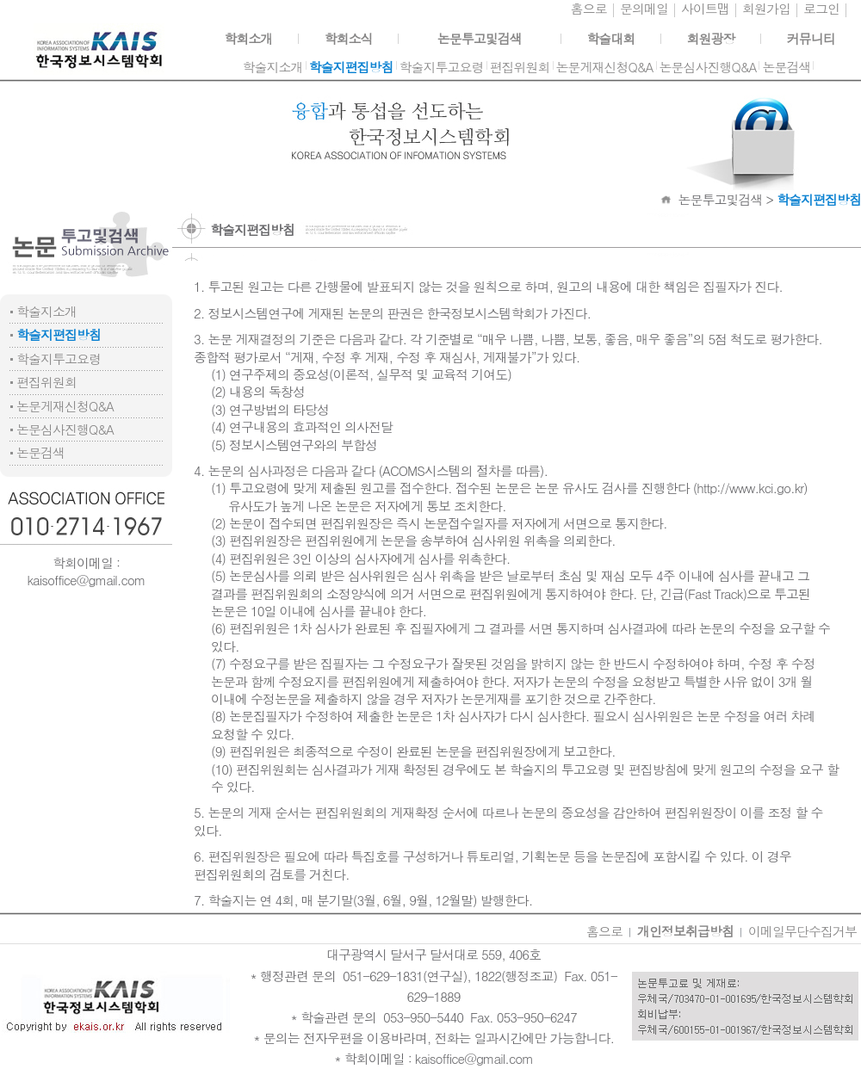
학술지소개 (46, 311)
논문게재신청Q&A (65, 406)
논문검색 (40, 452)
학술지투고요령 (58, 358)
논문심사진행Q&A (65, 429)
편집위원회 (46, 382)
